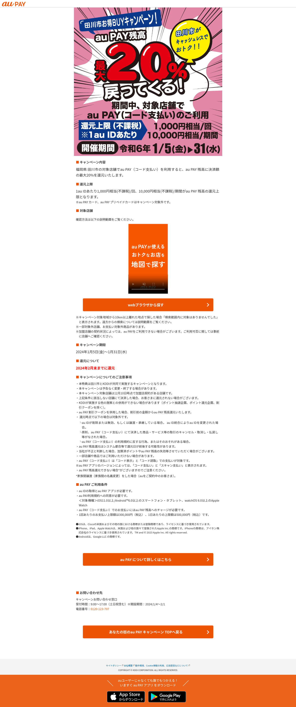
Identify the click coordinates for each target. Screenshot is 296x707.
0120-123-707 (100, 609)
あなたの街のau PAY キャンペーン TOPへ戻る (146, 631)
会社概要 (128, 665)
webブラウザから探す (146, 304)
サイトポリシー (113, 665)
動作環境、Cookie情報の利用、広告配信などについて (161, 665)
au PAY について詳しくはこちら (145, 559)
